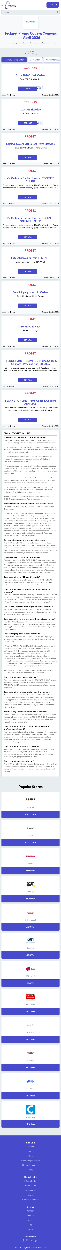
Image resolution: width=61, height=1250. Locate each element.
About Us (30, 1146)
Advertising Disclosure (30, 1160)
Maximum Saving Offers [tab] (14, 60)
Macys (30, 1220)
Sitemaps (30, 1195)
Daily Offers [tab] (35, 60)
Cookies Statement (30, 1199)
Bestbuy (30, 1215)
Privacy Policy (30, 1181)
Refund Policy (30, 1190)
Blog (30, 1156)
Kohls (30, 1229)
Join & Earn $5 (52, 5)
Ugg (30, 1224)
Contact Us (30, 1151)
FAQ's (30, 1170)
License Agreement (30, 1165)
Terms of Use (30, 1185)
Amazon (30, 1211)
